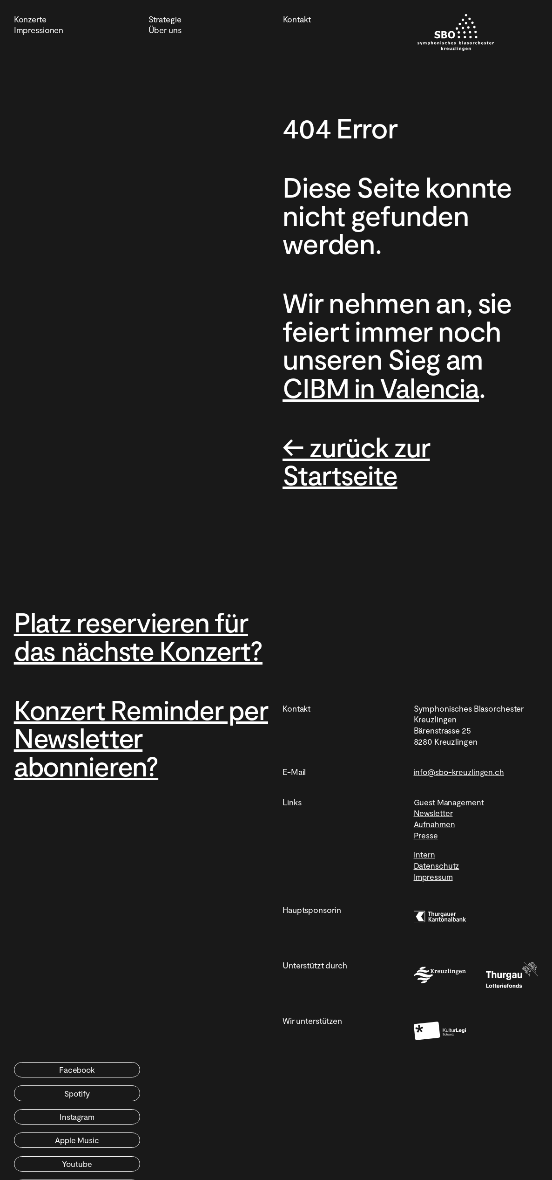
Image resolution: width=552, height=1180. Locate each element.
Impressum (434, 904)
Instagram (75, 1122)
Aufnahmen (435, 852)
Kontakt (297, 19)
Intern (424, 883)
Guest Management (450, 830)
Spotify (205, 1098)
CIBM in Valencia (385, 387)
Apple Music (205, 1122)
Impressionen (39, 30)
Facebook (75, 1098)
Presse (426, 863)
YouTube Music (205, 1146)
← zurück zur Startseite (360, 460)
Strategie (165, 19)
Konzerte (30, 19)
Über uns (165, 30)
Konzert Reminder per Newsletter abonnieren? (124, 765)
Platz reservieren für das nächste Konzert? (137, 649)
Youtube (74, 1146)
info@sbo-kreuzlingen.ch (460, 800)
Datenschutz (437, 894)
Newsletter (433, 841)
